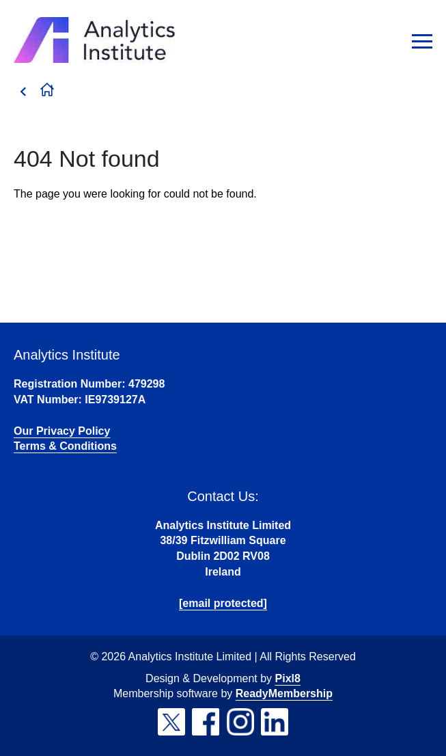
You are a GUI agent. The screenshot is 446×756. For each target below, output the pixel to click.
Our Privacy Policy (62, 431)
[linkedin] (274, 721)
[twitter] (171, 721)
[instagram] (240, 721)
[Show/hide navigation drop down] (422, 41)
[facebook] (205, 721)
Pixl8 (288, 678)
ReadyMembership (284, 693)
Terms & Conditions (65, 446)
